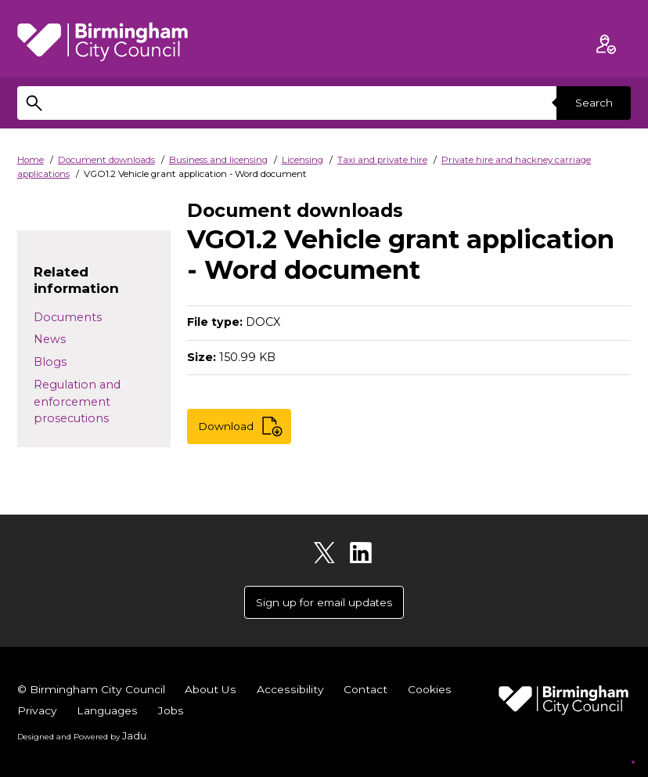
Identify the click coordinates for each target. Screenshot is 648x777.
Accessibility (298, 692)
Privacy (102, 713)
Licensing (302, 159)
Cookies (40, 713)
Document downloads (106, 159)
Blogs (50, 362)
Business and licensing (218, 159)
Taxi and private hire (382, 159)
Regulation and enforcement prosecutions (77, 401)
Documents (68, 317)
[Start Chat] (613, 742)
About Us (217, 692)
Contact (374, 692)
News (50, 339)
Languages (174, 713)
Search (591, 103)
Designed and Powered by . (79, 737)
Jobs (239, 713)
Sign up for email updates (324, 603)
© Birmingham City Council (94, 692)
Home (30, 159)
